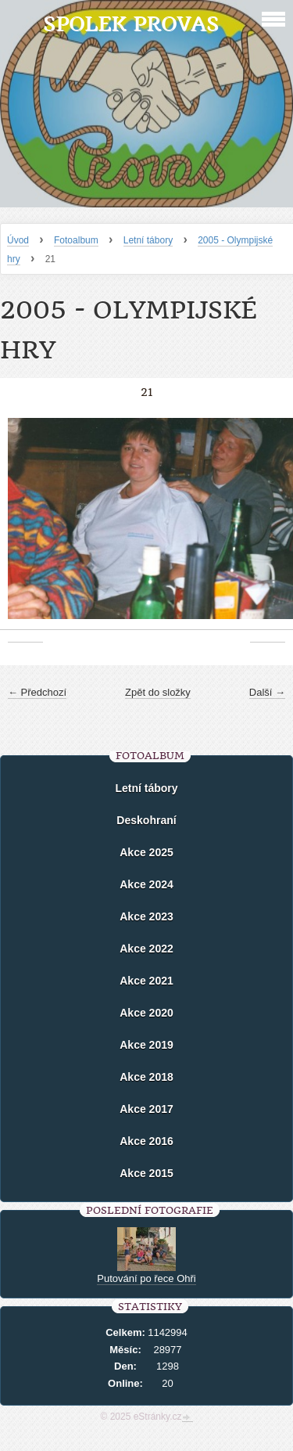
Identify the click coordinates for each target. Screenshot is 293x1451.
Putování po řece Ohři (146, 1278)
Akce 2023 (146, 916)
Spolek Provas (131, 24)
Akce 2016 (146, 1141)
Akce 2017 (146, 1109)
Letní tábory (148, 240)
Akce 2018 (146, 1077)
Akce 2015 (146, 1173)
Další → (267, 692)
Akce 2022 (146, 948)
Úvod (18, 240)
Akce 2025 (146, 852)
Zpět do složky (158, 692)
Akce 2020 (146, 1012)
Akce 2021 (146, 980)
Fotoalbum (76, 240)
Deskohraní (146, 820)
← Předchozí (37, 692)
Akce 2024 (146, 884)
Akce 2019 (146, 1045)
